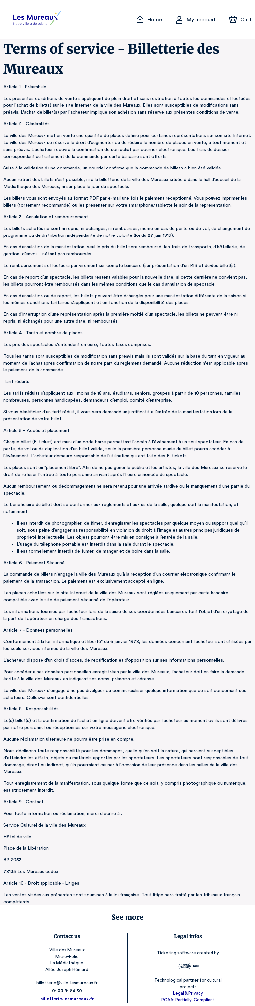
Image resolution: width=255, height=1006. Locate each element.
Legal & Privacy (187, 986)
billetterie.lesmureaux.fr (68, 991)
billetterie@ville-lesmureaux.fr (68, 975)
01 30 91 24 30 (68, 983)
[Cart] (241, 19)
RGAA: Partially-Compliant (186, 992)
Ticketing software (176, 945)
